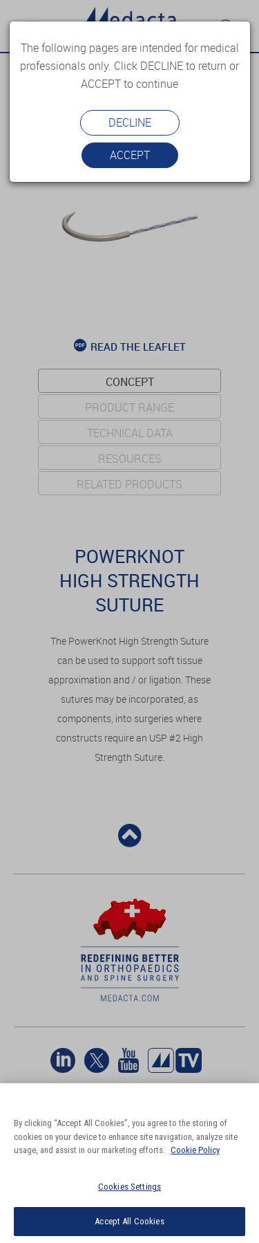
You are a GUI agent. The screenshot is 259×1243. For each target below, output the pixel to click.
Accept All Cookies (129, 1221)
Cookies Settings (129, 1186)
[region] (129, 1163)
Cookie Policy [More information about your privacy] (195, 1150)
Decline (129, 122)
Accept (130, 155)
